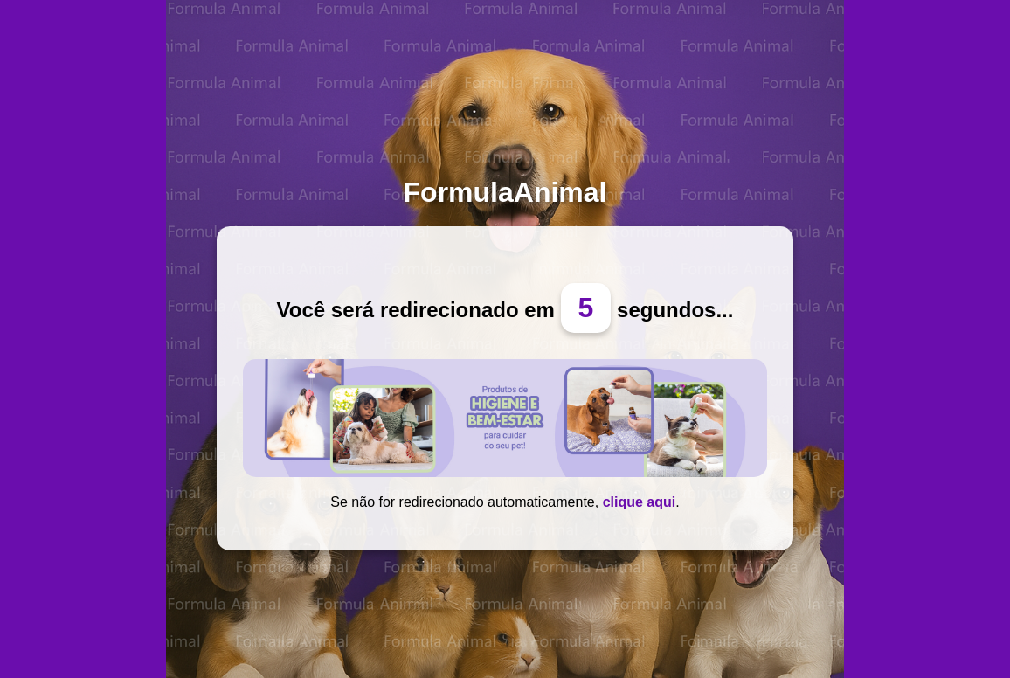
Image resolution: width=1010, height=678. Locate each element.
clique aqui (639, 502)
